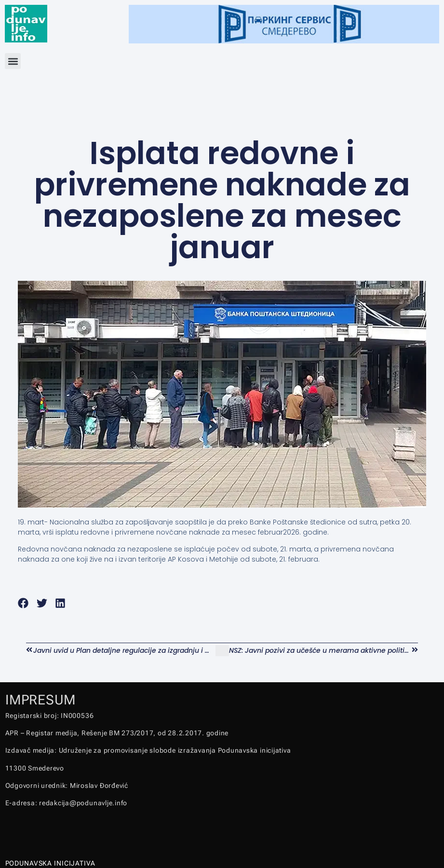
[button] (13, 61)
